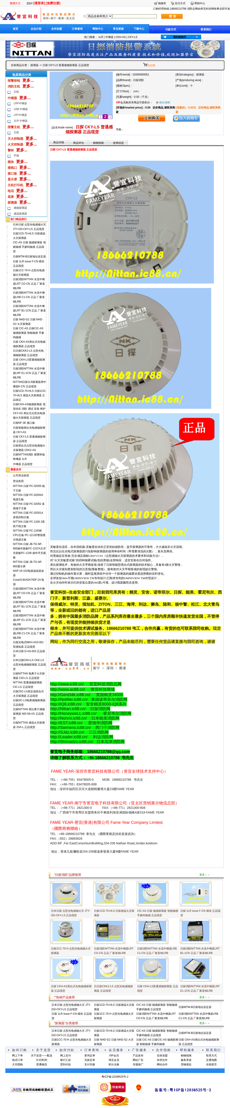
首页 (15, 28)
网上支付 (65, 1055)
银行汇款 (65, 1060)
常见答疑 (118, 28)
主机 (16, 91)
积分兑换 (114, 1064)
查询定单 (89, 1055)
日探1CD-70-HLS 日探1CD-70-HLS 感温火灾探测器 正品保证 (29, 395)
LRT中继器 (20, 115)
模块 (11, 162)
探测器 (34, 65)
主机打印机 (15, 185)
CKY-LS (132, 37)
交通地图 (211, 1060)
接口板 (12, 173)
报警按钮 (14, 80)
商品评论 (78, 142)
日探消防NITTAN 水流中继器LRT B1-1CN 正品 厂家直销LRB (29, 311)
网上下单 (17, 1055)
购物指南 (98, 142)
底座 (11, 196)
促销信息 (118, 142)
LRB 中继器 (21, 109)
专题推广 (138, 1064)
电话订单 (17, 1060)
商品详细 (58, 142)
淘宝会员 (114, 1060)
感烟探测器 (20, 207)
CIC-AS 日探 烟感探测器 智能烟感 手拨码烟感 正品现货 (29, 247)
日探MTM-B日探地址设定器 (29, 256)
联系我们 (206, 29)
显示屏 (12, 179)
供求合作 (162, 1060)
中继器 (109, 37)
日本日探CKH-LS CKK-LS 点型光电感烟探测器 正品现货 (29, 665)
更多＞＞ (204, 874)
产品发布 (138, 1055)
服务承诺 (186, 1060)
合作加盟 (56, 28)
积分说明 (164, 102)
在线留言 (211, 1064)
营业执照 (18, 481)
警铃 (11, 150)
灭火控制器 (15, 138)
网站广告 (138, 1060)
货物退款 (186, 1064)
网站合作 (162, 1064)
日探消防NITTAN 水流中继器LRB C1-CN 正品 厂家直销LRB (29, 297)
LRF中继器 (20, 103)
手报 (16, 155)
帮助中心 (97, 28)
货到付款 (65, 1064)
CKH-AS (121, 37)
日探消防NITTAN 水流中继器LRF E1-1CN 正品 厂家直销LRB (29, 373)
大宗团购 (17, 1064)
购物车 (162, 3)
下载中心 (139, 28)
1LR (100, 37)
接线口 (12, 167)
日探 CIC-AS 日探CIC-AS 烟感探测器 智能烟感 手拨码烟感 (28, 333)
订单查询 (77, 28)
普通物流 (41, 1064)
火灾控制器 (15, 144)
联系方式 (211, 1055)
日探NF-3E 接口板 (24, 422)
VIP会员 (114, 1055)
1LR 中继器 (20, 120)
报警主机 (14, 127)
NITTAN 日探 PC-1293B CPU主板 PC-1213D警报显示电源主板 (29, 535)
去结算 (151, 65)
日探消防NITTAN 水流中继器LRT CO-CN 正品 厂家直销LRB (29, 284)
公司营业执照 (21, 475)
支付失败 (89, 1064)
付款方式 (170, 29)
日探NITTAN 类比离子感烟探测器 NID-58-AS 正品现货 (29, 714)
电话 (11, 191)
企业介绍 (36, 28)
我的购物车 (179, 37)
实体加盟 (162, 1055)
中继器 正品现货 (22, 464)
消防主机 (14, 86)
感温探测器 (20, 213)
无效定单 (89, 1060)
